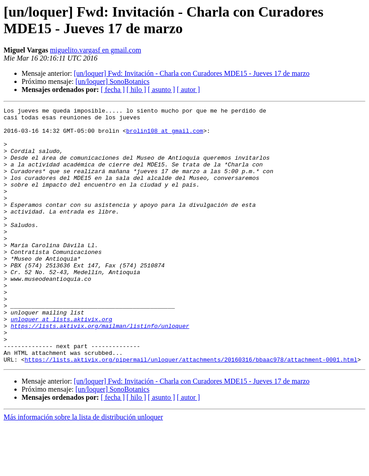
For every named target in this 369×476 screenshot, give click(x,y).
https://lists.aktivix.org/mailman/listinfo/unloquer (100, 370)
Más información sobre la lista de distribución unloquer (83, 468)
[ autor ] (188, 89)
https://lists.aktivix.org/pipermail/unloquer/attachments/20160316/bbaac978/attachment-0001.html (191, 410)
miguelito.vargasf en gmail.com (95, 50)
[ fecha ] (112, 89)
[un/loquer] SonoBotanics (112, 81)
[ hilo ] (136, 89)
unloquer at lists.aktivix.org (61, 362)
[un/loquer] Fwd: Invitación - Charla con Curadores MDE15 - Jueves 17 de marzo (191, 73)
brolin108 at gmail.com (164, 136)
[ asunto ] (161, 89)
